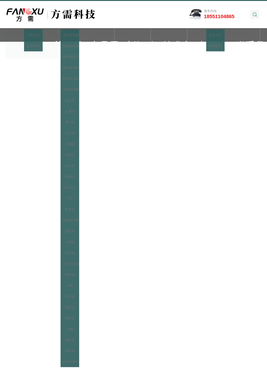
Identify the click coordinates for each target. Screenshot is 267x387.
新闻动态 (132, 35)
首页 (23, 35)
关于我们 (60, 35)
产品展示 (96, 35)
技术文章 (169, 35)
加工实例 (205, 35)
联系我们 (242, 35)
